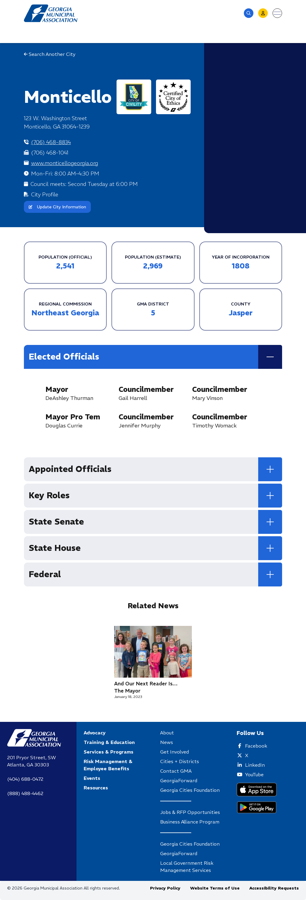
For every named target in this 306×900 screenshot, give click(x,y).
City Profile (44, 194)
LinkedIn (255, 765)
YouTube (254, 774)
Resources (96, 788)
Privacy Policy (165, 888)
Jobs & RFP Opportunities (190, 812)
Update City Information (57, 207)
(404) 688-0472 (25, 779)
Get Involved (174, 752)
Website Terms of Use (215, 888)
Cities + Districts (179, 761)
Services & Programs (108, 752)
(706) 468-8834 (51, 142)
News (166, 742)
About (167, 733)
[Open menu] (277, 13)
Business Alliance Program (189, 822)
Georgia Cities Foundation (190, 790)
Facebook (256, 746)
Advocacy (94, 733)
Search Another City (49, 54)
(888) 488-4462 (25, 793)
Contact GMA (176, 771)
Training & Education (109, 742)
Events (92, 778)
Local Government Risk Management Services (186, 866)
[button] (248, 13)
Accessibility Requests (274, 888)
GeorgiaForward (178, 780)
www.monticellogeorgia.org (64, 163)
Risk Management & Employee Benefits (108, 764)
